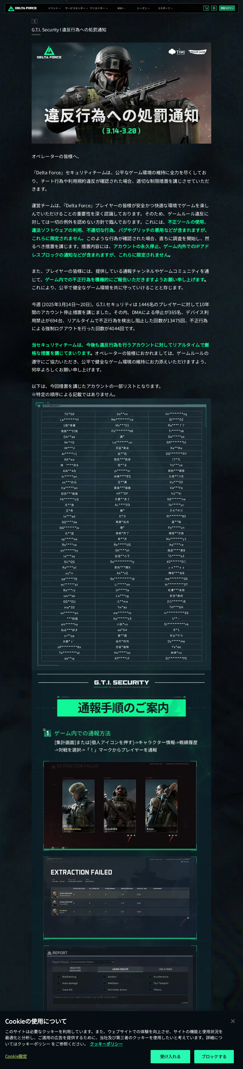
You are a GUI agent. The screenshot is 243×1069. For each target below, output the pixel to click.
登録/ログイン (227, 8)
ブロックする (214, 1056)
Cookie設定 (16, 1056)
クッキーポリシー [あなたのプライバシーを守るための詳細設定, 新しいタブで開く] (106, 1044)
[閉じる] (233, 1021)
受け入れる (170, 1056)
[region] (121, 1040)
